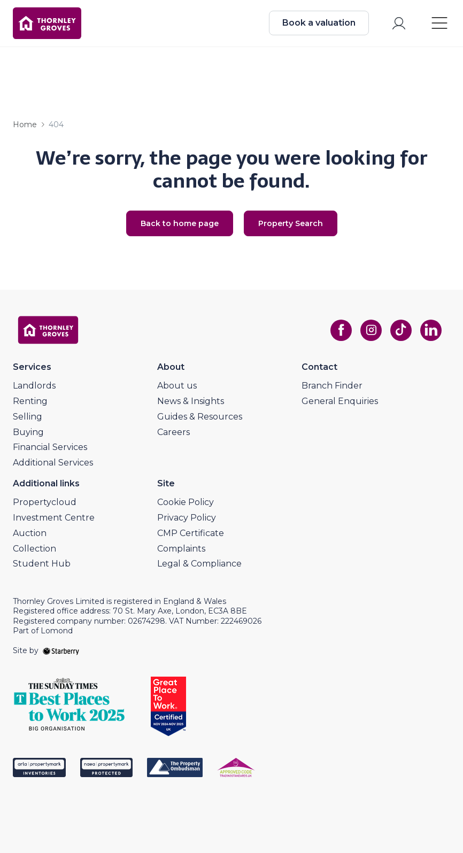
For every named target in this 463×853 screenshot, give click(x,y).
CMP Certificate (190, 533)
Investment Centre (54, 518)
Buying (28, 432)
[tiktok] (401, 330)
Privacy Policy (186, 518)
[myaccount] (398, 23)
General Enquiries (340, 401)
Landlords (34, 386)
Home (25, 124)
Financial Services (50, 447)
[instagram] (371, 330)
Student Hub (42, 564)
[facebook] (341, 330)
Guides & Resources (199, 417)
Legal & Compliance (199, 564)
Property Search (290, 223)
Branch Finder (332, 386)
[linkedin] (431, 330)
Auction (30, 533)
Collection (34, 549)
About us (177, 386)
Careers (173, 432)
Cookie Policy (185, 502)
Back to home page (180, 223)
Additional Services (53, 462)
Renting (30, 401)
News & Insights (190, 401)
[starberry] (61, 650)
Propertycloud (44, 502)
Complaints (181, 549)
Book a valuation (319, 23)
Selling (27, 417)
